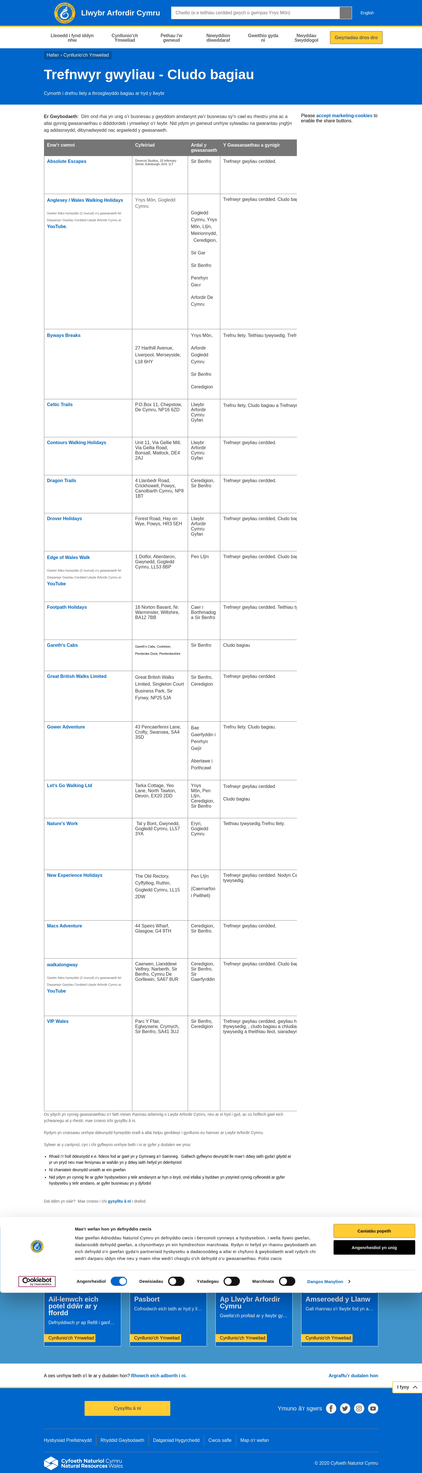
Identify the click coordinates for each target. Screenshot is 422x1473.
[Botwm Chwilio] (345, 13)
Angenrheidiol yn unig (374, 1427)
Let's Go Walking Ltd (69, 785)
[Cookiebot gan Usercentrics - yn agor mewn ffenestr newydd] (36, 1462)
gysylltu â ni (119, 1201)
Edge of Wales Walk (68, 557)
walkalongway (62, 964)
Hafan (53, 55)
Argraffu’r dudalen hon (353, 1375)
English (367, 12)
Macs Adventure (64, 925)
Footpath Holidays (67, 607)
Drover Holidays (64, 518)
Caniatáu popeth (374, 1411)
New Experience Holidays (75, 875)
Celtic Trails (60, 404)
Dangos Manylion (325, 1461)
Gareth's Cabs (62, 645)
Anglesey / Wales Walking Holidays (85, 200)
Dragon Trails (61, 480)
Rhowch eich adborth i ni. (159, 1375)
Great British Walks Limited (77, 676)
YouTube (56, 226)
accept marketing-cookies (344, 115)
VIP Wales (58, 1021)
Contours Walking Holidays (76, 442)
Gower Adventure (66, 726)
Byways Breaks (64, 335)
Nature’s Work (62, 823)
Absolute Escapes (67, 161)
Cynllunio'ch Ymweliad (86, 55)
